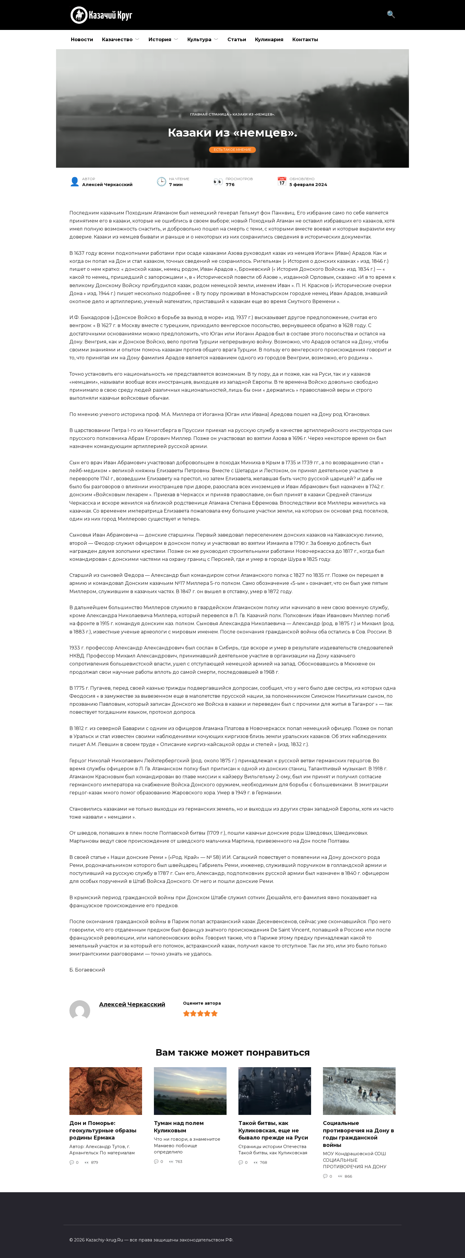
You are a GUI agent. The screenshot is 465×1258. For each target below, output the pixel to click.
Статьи (236, 39)
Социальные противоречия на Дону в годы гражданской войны (358, 1134)
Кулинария (269, 39)
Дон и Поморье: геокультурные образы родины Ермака (102, 1130)
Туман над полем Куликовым (179, 1127)
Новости (82, 39)
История (160, 39)
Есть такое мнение (232, 150)
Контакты (305, 39)
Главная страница (209, 114)
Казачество (117, 39)
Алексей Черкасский (132, 1004)
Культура (199, 39)
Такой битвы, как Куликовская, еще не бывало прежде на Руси (273, 1130)
